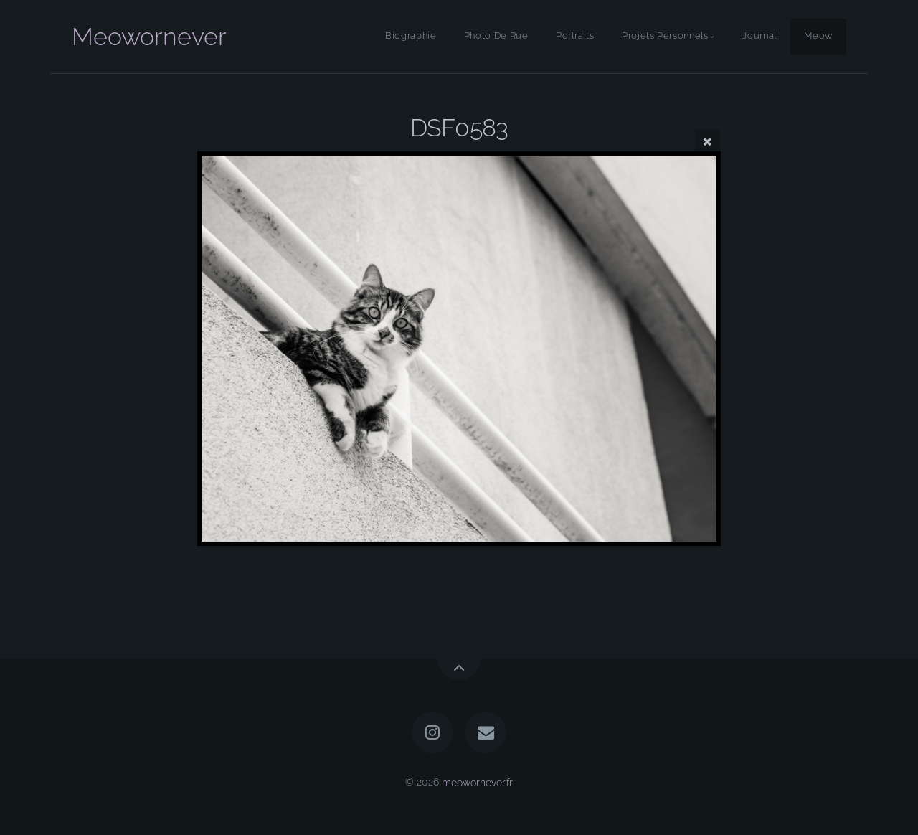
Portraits (575, 36)
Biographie (410, 36)
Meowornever (149, 36)
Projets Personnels (665, 36)
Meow (818, 36)
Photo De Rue (496, 36)
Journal (759, 36)
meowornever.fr (477, 781)
